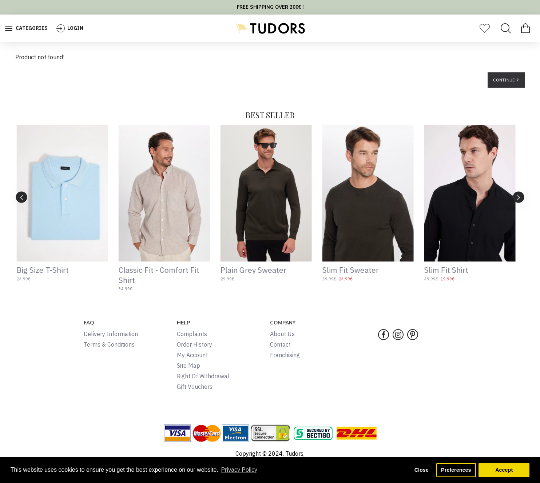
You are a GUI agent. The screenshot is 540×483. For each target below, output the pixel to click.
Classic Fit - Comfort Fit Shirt (163, 275)
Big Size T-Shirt (47, 270)
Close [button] (421, 470)
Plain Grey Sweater (257, 270)
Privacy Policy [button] (239, 470)
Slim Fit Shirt (450, 270)
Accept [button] (504, 470)
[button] (518, 197)
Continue (504, 80)
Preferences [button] (456, 470)
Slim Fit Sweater (354, 270)
